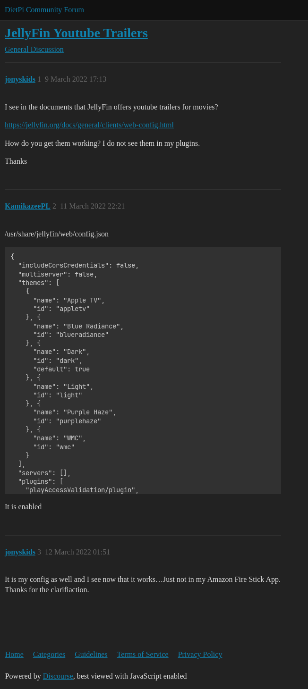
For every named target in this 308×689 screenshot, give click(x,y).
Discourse (58, 676)
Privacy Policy (200, 654)
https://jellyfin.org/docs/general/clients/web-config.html (89, 125)
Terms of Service (143, 654)
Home (14, 654)
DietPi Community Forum (44, 10)
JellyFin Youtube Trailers (76, 32)
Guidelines (91, 654)
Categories (49, 654)
